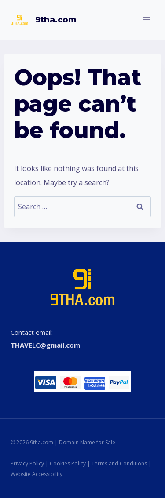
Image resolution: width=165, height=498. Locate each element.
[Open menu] (146, 19)
